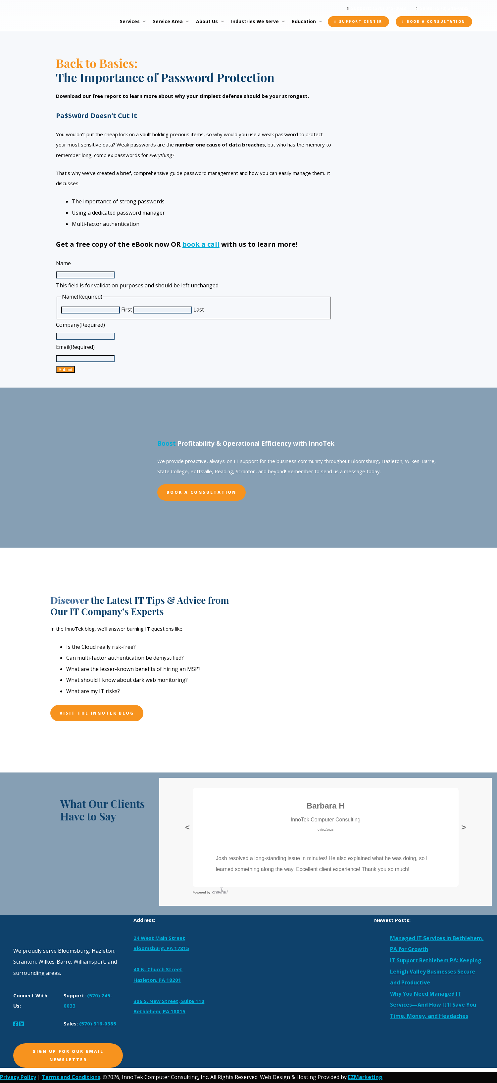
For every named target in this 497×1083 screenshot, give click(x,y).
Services (136, 21)
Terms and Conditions (71, 1077)
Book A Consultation (201, 492)
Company (80, 324)
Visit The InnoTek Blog (97, 713)
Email (75, 347)
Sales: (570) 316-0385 (444, 8)
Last (198, 309)
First (126, 309)
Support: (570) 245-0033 (378, 8)
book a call (201, 244)
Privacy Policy (18, 1077)
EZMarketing (365, 1077)
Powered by (210, 892)
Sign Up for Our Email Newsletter (68, 1055)
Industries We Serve (261, 21)
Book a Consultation (436, 21)
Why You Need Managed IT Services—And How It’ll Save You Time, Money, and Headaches (433, 1005)
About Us (213, 21)
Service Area (174, 21)
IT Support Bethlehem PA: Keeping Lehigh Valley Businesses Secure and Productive (435, 971)
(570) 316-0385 (97, 1023)
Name (63, 263)
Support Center (360, 21)
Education (310, 21)
